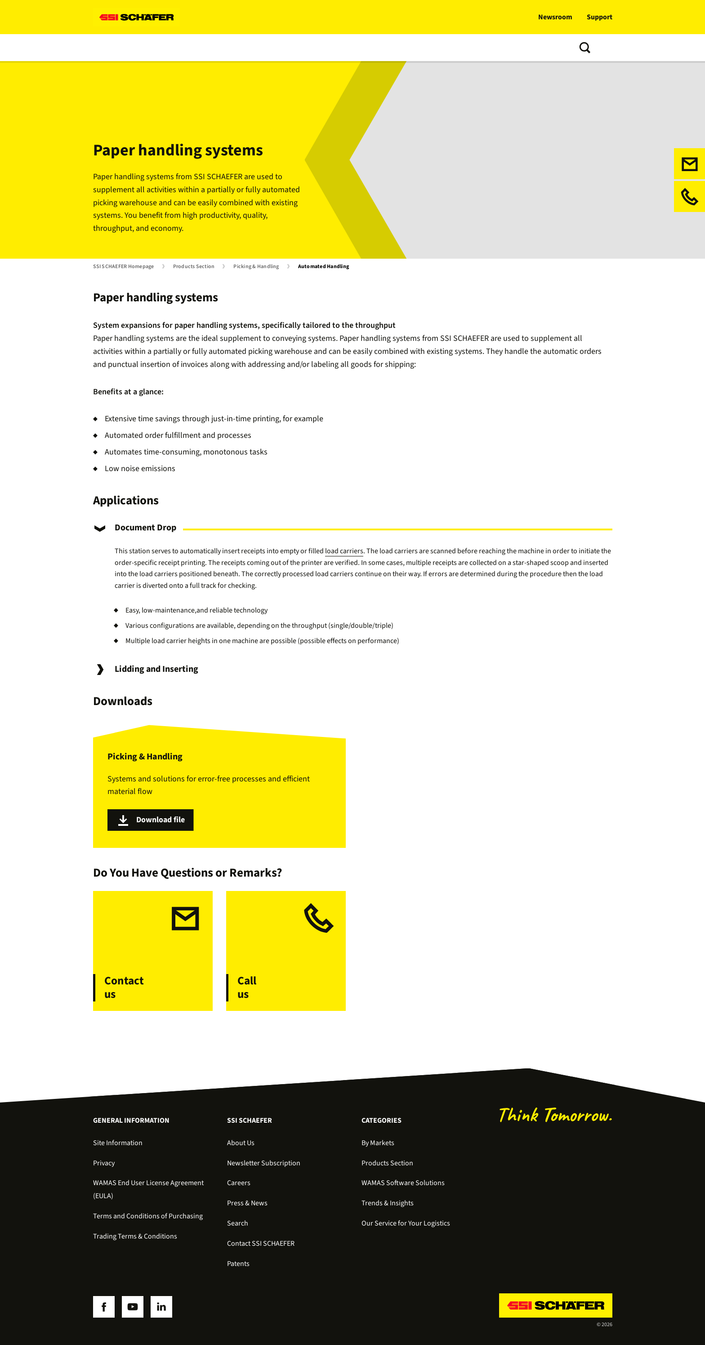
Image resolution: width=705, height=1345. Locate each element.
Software (197, 48)
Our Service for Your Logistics (405, 1223)
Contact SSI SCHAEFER (260, 1243)
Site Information (118, 1143)
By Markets (377, 1143)
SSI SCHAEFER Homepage (123, 266)
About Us (240, 1143)
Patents (238, 1264)
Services (238, 48)
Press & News (247, 1203)
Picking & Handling (256, 266)
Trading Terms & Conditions (135, 1236)
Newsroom (555, 17)
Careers (238, 1183)
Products (154, 48)
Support (599, 17)
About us (347, 48)
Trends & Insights (293, 48)
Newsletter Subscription (263, 1163)
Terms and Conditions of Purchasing (148, 1216)
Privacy (104, 1163)
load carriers (344, 551)
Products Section (194, 266)
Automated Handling (323, 266)
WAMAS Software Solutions (403, 1183)
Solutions (111, 48)
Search (237, 1223)
